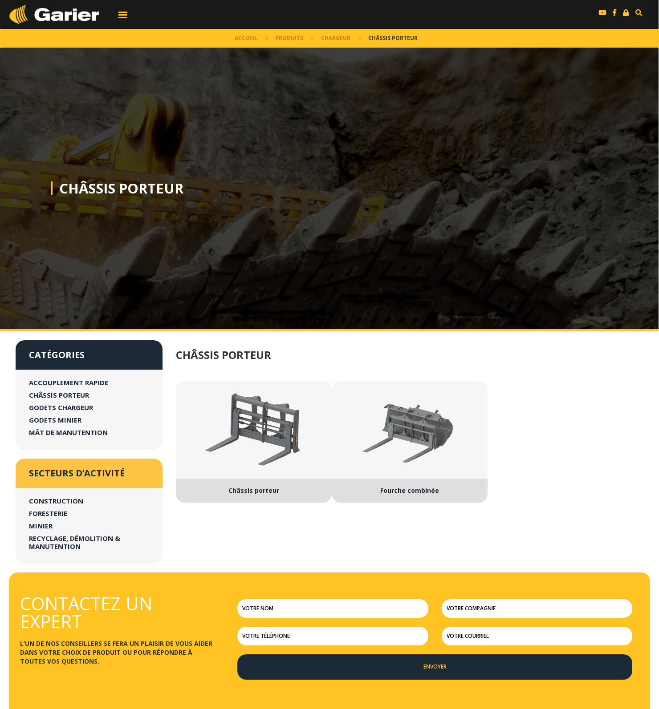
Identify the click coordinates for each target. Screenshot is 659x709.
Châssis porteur (121, 188)
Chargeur (335, 38)
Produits (289, 38)
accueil (246, 38)
